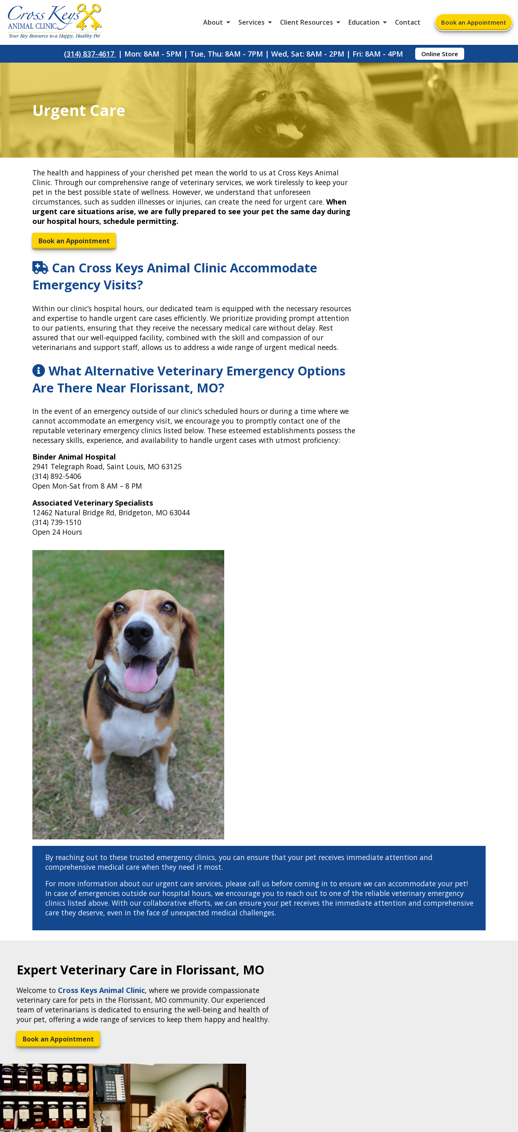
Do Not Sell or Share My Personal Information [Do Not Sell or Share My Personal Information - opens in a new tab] (259, 1083)
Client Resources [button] (306, 24)
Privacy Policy (367, 1065)
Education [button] (364, 24)
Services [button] (251, 24)
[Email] (244, 870)
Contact (407, 24)
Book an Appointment (473, 24)
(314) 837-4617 (90, 57)
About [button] (213, 24)
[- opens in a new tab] (254, 870)
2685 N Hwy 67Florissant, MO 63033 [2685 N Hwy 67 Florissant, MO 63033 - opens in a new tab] (61, 919)
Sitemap (258, 1065)
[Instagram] (274, 870)
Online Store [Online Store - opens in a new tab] (439, 57)
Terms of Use (308, 1065)
